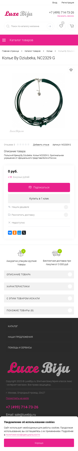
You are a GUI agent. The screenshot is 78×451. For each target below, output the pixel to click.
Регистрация (68, 2)
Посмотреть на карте (17, 398)
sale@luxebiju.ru (25, 414)
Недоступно (16, 222)
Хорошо (39, 443)
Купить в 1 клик (39, 198)
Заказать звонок (65, 16)
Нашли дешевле (18, 207)
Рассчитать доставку (21, 215)
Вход (54, 2)
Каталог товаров (17, 40)
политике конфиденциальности (23, 434)
